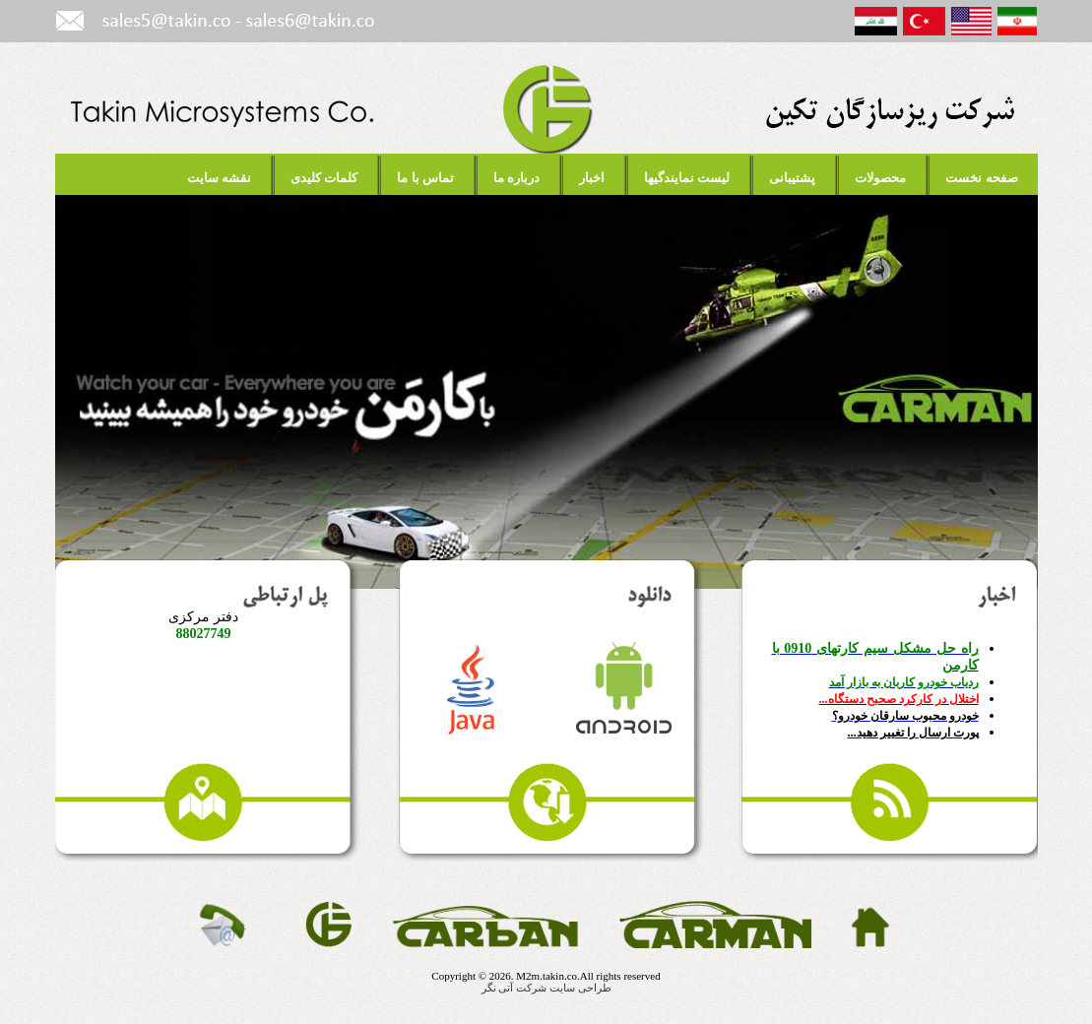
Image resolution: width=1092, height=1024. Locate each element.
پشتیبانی (792, 177)
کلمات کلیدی (323, 177)
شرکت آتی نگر (514, 987)
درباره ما (516, 177)
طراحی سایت (580, 987)
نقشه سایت (219, 177)
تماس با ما (425, 177)
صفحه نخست (981, 177)
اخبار (592, 177)
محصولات (880, 177)
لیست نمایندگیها (687, 177)
